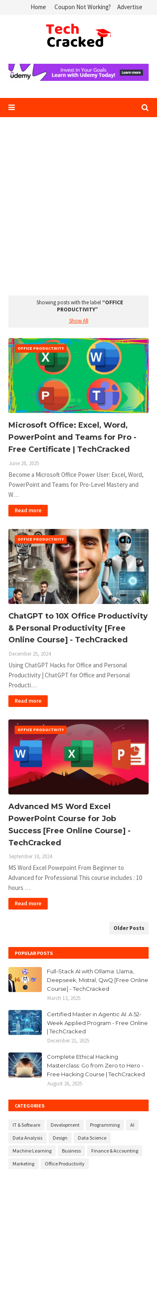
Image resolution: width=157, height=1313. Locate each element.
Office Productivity (65, 1163)
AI (132, 1125)
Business (71, 1151)
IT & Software (26, 1125)
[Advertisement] (78, 208)
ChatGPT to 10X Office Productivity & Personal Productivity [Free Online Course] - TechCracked (78, 628)
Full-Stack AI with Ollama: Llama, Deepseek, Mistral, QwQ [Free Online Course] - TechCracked (97, 980)
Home (38, 7)
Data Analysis (27, 1138)
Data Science (92, 1138)
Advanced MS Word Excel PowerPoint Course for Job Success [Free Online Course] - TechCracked (69, 824)
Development (65, 1125)
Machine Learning (32, 1151)
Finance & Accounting (114, 1151)
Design (60, 1138)
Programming (105, 1125)
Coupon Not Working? (82, 7)
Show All (78, 320)
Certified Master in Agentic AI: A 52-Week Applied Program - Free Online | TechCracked (97, 1023)
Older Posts (128, 928)
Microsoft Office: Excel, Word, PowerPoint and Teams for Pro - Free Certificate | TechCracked (72, 437)
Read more (28, 510)
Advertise (129, 7)
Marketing (23, 1163)
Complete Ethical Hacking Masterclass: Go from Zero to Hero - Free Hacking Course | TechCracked (96, 1065)
